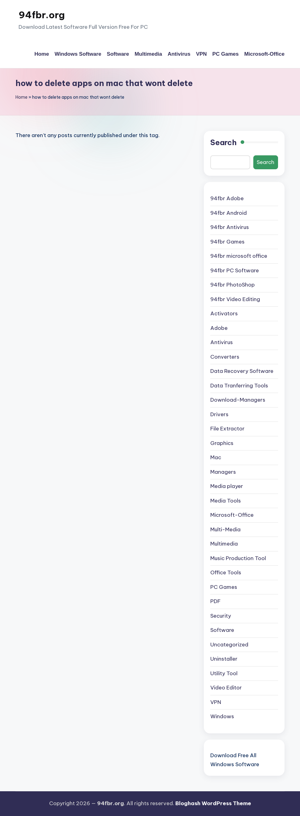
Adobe (219, 328)
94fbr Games (227, 241)
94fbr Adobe (227, 198)
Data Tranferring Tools (239, 385)
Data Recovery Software (241, 371)
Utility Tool (224, 673)
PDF (215, 601)
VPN (215, 702)
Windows (222, 716)
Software (222, 630)
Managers (223, 471)
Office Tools (225, 572)
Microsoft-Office (232, 515)
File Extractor (227, 428)
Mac (215, 457)
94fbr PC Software (234, 270)
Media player (226, 486)
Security (220, 615)
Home (21, 97)
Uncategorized (229, 644)
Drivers (219, 414)
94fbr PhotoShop (232, 284)
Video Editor (226, 687)
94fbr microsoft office (238, 256)
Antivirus (221, 342)
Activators (224, 313)
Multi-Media (225, 529)
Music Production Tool (238, 558)
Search (223, 142)
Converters (224, 356)
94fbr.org (42, 15)
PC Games (223, 587)
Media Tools (225, 500)
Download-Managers (237, 399)
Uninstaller (224, 658)
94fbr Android (228, 212)
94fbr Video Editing (235, 299)
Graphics (222, 443)
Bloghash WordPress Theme (213, 803)
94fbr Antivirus (229, 227)
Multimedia (224, 543)
